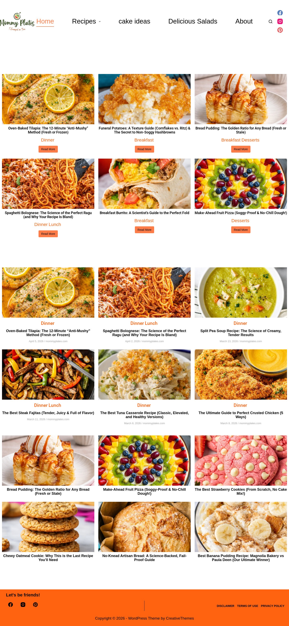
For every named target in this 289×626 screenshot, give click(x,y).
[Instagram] (280, 21)
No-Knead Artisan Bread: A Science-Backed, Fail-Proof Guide (144, 557)
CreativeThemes (180, 618)
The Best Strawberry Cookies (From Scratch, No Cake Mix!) (241, 491)
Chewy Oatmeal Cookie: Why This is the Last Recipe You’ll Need (48, 557)
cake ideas (134, 21)
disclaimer (218, 606)
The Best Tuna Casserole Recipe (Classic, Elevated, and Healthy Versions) (144, 414)
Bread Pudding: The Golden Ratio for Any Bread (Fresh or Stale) (240, 130)
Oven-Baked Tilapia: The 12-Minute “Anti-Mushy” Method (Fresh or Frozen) (48, 130)
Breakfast (144, 139)
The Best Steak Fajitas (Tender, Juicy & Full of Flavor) (48, 412)
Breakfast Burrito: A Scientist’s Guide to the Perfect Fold (144, 213)
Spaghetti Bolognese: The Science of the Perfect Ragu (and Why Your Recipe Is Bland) (48, 215)
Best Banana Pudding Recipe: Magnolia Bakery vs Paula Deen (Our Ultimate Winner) (241, 557)
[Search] (270, 21)
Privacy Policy (271, 606)
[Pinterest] (280, 30)
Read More (48, 149)
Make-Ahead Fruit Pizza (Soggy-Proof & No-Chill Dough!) (241, 213)
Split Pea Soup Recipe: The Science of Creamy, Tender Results (240, 332)
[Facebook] (280, 12)
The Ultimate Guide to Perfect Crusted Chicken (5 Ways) (240, 414)
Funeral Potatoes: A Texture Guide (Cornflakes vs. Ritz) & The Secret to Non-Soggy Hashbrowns (144, 130)
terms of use (243, 606)
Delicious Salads (192, 21)
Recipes (87, 21)
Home (45, 21)
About (244, 21)
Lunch (55, 224)
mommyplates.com (56, 340)
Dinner (47, 139)
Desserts (250, 139)
